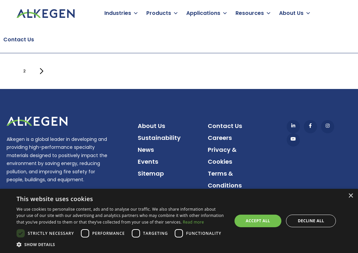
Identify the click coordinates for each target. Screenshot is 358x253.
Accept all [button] (258, 221)
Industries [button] (117, 13)
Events (148, 161)
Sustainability (159, 138)
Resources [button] (249, 13)
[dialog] (179, 221)
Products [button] (158, 13)
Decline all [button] (311, 221)
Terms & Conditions (225, 179)
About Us (151, 126)
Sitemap (151, 173)
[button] (121, 244)
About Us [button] (291, 13)
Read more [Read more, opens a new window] (193, 222)
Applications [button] (203, 13)
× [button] (350, 195)
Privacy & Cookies (222, 156)
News (146, 150)
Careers (220, 138)
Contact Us (18, 39)
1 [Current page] (11, 73)
